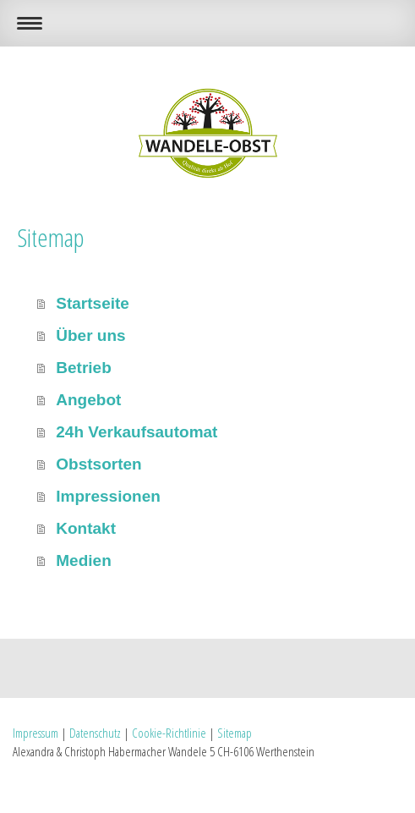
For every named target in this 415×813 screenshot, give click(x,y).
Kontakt (86, 528)
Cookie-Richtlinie (169, 732)
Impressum (35, 732)
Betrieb (83, 367)
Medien (83, 560)
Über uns (90, 335)
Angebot (88, 400)
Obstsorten (98, 464)
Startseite (92, 303)
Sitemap (234, 732)
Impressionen (108, 496)
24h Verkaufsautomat (136, 432)
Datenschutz (95, 732)
